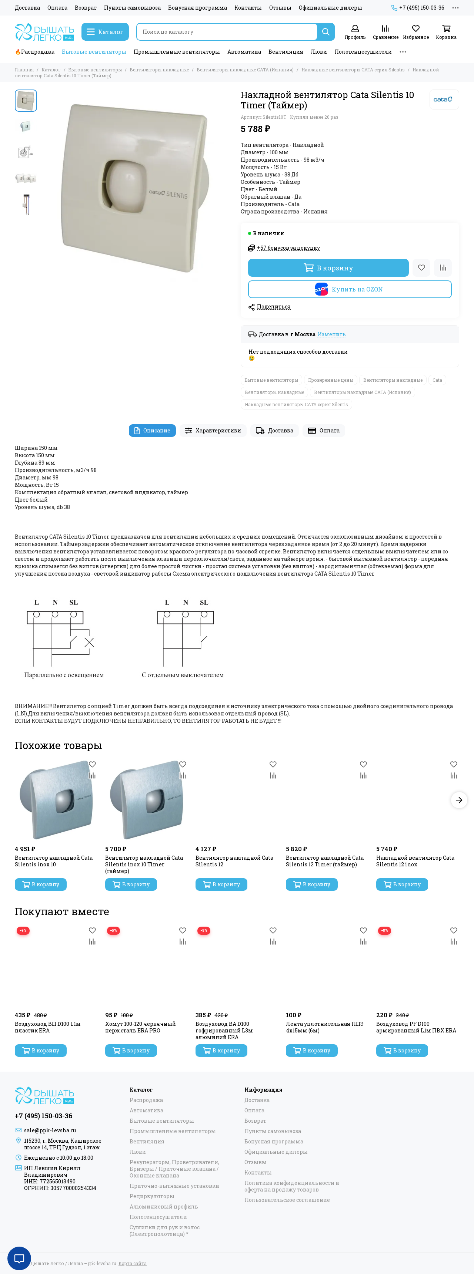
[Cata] (444, 99)
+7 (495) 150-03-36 (417, 7)
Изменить (331, 334)
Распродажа (146, 1100)
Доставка (27, 7)
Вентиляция (285, 51)
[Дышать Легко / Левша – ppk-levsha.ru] (44, 32)
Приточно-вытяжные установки (174, 1186)
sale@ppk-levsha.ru (50, 1130)
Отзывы (280, 7)
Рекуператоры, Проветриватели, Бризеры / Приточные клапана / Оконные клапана (174, 1169)
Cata (437, 380)
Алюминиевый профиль (164, 1206)
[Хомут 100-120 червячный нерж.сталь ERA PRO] (146, 966)
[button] (459, 800)
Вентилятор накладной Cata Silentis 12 (234, 861)
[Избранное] (416, 32)
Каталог (51, 70)
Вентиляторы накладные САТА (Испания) (245, 70)
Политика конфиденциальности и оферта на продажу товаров (291, 1186)
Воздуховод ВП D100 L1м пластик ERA (48, 1027)
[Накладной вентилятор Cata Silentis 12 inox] (417, 800)
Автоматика (244, 51)
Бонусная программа (197, 7)
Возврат (86, 7)
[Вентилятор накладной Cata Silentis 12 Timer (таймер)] (327, 800)
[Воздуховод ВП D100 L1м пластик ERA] (56, 966)
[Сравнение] (385, 32)
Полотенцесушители (363, 51)
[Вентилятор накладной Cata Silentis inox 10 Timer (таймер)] (146, 800)
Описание (152, 430)
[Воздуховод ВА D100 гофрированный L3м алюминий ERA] (237, 966)
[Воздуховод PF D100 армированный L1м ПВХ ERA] (417, 966)
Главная (24, 70)
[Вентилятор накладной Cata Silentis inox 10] (56, 800)
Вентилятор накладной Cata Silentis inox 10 (54, 861)
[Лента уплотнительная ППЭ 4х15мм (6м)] (327, 966)
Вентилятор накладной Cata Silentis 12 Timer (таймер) (325, 861)
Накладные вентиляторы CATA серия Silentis (353, 70)
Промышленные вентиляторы (177, 51)
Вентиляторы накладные (159, 70)
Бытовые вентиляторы (94, 51)
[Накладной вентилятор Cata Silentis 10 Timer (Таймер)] (137, 186)
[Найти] (326, 32)
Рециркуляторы (152, 1196)
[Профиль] (355, 32)
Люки (319, 51)
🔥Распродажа (34, 51)
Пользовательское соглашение (287, 1200)
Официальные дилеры (330, 7)
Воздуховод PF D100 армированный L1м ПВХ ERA (416, 1027)
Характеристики (213, 430)
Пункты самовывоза (132, 7)
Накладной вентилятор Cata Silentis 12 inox (415, 861)
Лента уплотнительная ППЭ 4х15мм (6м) (325, 1027)
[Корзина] (446, 32)
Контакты (248, 7)
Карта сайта (132, 1263)
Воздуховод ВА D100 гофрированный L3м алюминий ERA (224, 1031)
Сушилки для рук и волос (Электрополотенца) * (165, 1230)
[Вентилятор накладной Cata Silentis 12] (237, 800)
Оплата (57, 7)
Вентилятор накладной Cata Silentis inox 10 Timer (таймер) (144, 864)
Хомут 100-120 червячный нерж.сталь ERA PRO (140, 1027)
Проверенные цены (330, 380)
